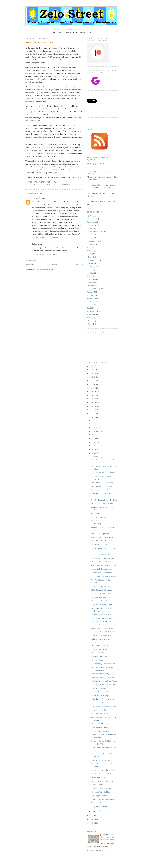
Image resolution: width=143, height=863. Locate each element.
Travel (89, 317)
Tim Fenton (108, 835)
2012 (92, 417)
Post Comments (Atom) (44, 270)
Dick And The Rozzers (99, 653)
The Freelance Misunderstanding (103, 618)
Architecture (91, 222)
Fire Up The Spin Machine (101, 554)
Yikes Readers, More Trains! (101, 727)
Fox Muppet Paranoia (99, 796)
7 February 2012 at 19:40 (45, 254)
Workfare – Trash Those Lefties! (103, 486)
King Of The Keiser (98, 688)
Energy (89, 238)
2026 (92, 366)
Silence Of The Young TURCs (102, 635)
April (94, 449)
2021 (92, 384)
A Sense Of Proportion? (100, 660)
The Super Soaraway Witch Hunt (103, 774)
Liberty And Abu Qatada (100, 731)
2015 (92, 406)
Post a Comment (31, 260)
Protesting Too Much (99, 544)
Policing (90, 279)
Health (89, 254)
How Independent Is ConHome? (103, 677)
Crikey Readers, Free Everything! (103, 565)
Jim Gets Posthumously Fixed (102, 692)
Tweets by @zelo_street (95, 163)
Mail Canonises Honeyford (101, 695)
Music (89, 276)
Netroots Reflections (98, 597)
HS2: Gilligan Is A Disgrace (101, 590)
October (95, 427)
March (94, 453)
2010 (92, 819)
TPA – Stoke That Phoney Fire (102, 541)
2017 (92, 399)
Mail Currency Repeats (99, 656)
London (36, 184)
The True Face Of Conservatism (103, 685)
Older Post (79, 264)
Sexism (89, 305)
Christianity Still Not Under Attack (104, 681)
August (95, 435)
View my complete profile (99, 850)
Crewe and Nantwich (94, 231)
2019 (92, 391)
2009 (92, 823)
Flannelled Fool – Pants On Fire (103, 699)
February (95, 457)
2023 (92, 377)
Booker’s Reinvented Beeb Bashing (104, 770)
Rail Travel (54, 184)
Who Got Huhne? (97, 785)
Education (90, 235)
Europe (89, 244)
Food (89, 250)
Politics (44, 184)
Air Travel (90, 219)
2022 (92, 381)
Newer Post (29, 264)
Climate (90, 228)
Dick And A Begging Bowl (101, 533)
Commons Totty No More (100, 792)
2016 (92, 402)
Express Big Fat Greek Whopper (103, 558)
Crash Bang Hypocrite (99, 601)
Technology (91, 311)
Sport (89, 308)
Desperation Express (98, 777)
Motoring (90, 273)
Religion (90, 298)
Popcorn (90, 286)
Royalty (90, 301)
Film (88, 247)
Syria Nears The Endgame (100, 760)
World (89, 324)
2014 (92, 410)
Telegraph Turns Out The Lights (103, 482)
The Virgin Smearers (98, 803)
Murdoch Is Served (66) (100, 674)
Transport (66, 184)
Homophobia (91, 260)
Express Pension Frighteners (101, 573)
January (95, 811)
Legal (89, 263)
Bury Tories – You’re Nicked (101, 806)
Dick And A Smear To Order (101, 562)
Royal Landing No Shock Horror (103, 664)
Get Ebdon (95, 513)
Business (90, 225)
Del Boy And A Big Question (102, 503)
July (93, 438)
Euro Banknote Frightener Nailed (103, 576)
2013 (92, 413)
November (96, 424)
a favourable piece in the (65, 76)
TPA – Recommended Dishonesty (103, 473)
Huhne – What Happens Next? (102, 781)
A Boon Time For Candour (101, 788)
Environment (91, 241)
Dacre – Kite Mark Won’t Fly (102, 724)
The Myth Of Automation (100, 490)
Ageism (89, 215)
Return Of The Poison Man (101, 594)
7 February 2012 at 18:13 (45, 237)
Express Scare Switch (99, 649)
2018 (92, 395)
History (89, 257)
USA (88, 321)
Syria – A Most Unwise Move (102, 537)
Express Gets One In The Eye (102, 703)
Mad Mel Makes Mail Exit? (101, 615)
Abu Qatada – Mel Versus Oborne (103, 706)
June (94, 442)
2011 (92, 816)
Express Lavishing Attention (101, 586)
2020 (92, 388)
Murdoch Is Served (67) (100, 517)
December (96, 420)
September (96, 431)
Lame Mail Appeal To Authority (103, 632)
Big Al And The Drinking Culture (103, 569)
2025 (92, 370)
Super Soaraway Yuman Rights (102, 628)
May (94, 446)
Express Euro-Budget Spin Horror (103, 604)
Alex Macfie (36, 198)
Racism (89, 292)
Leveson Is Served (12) (99, 710)
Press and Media (93, 289)
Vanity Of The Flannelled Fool (102, 799)
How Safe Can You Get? (100, 714)
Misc (88, 270)
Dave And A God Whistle (100, 645)
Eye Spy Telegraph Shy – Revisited (104, 500)
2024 (92, 373)
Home (54, 264)
